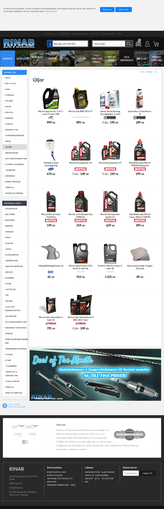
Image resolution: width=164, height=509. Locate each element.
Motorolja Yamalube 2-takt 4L (51, 318)
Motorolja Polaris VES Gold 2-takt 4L (80, 267)
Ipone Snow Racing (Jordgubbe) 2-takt (110, 112)
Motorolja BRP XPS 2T (81, 111)
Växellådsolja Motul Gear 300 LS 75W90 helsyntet (140, 217)
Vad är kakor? (51, 11)
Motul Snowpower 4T (110, 162)
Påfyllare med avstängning (51, 164)
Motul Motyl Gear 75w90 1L (51, 215)
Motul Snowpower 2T (80, 162)
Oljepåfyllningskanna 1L (51, 265)
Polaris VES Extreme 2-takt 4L (110, 267)
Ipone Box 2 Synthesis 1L (139, 112)
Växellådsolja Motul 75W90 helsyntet (140, 164)
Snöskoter (149, 72)
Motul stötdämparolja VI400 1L (81, 215)
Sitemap (24, 494)
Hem (142, 72)
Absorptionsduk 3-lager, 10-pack (140, 267)
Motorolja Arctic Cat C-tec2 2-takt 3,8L (51, 112)
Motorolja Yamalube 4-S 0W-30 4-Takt (81, 318)
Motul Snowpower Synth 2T (110, 215)
